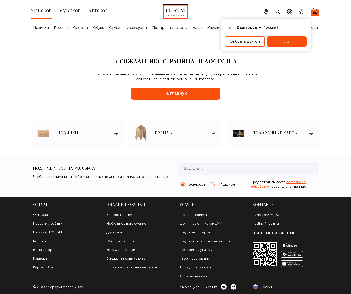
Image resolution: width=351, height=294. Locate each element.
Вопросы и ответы (121, 215)
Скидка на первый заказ (125, 258)
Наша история (44, 250)
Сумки (114, 28)
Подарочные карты (169, 28)
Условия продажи (120, 250)
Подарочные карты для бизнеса (205, 241)
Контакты (41, 241)
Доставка (114, 232)
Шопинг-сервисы (193, 215)
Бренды (61, 28)
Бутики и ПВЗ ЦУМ (47, 232)
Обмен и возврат (120, 241)
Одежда (80, 28)
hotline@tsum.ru (266, 223)
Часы (197, 28)
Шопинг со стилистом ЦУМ (200, 223)
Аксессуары (136, 28)
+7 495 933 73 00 (266, 215)
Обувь (98, 28)
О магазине (42, 215)
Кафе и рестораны (194, 258)
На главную (175, 93)
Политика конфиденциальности (132, 267)
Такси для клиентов (195, 267)
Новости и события (48, 223)
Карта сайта (43, 267)
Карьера (40, 258)
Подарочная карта (194, 232)
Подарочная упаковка (197, 250)
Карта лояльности (194, 276)
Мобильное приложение (126, 223)
